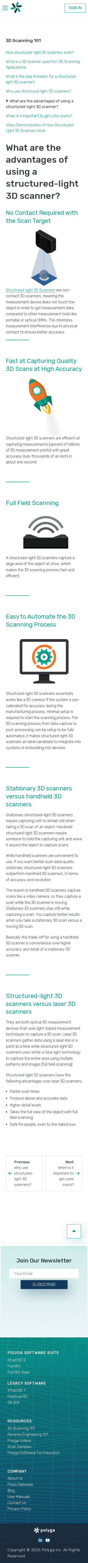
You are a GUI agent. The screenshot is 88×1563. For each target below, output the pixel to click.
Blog (11, 1490)
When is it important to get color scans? (39, 116)
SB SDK (14, 1402)
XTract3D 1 (16, 1390)
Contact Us (17, 1503)
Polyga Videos (19, 1440)
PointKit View (19, 1372)
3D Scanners (44, 290)
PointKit (14, 1366)
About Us (15, 1478)
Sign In (75, 8)
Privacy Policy (19, 1509)
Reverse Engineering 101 (28, 1434)
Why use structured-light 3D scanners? (38, 91)
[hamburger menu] (5, 9)
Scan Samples (19, 1446)
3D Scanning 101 (23, 40)
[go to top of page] (74, 1231)
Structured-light (19, 290)
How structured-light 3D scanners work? (40, 52)
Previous (27, 1173)
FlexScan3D (17, 1396)
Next (61, 1173)
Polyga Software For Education (34, 1453)
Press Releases (20, 1484)
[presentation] (44, 1312)
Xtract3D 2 (17, 1360)
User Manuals (19, 1496)
